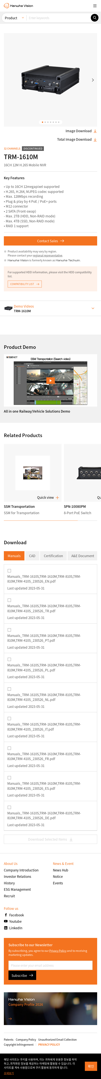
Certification (53, 555)
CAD (32, 555)
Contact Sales (50, 240)
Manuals (14, 555)
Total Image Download (77, 139)
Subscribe (22, 975)
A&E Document (82, 555)
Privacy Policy (57, 951)
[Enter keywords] (58, 16)
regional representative (47, 255)
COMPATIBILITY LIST (24, 284)
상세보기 (9, 1073)
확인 (91, 1066)
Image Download (81, 131)
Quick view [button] (48, 497)
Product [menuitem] (11, 16)
